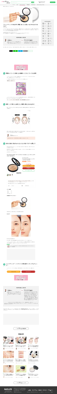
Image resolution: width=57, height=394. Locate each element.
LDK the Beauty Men (40, 4)
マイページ (52, 2)
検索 (32, 2)
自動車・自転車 (46, 41)
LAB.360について (27, 302)
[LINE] (15, 51)
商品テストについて (42, 2)
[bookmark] (30, 51)
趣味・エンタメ (51, 41)
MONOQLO (33, 4)
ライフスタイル (46, 43)
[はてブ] (20, 51)
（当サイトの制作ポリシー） (19, 33)
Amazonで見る (13, 271)
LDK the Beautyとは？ (41, 1)
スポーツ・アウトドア (51, 38)
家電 (45, 23)
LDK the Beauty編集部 (28, 40)
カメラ (45, 28)
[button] (8, 175)
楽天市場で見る (28, 271)
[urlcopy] (25, 51)
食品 (50, 33)
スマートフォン (51, 23)
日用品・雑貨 (46, 33)
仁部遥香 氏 (9, 40)
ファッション (46, 38)
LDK (17, 4)
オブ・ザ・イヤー (51, 43)
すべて (14, 4)
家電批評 (28, 4)
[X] (11, 51)
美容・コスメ (50, 28)
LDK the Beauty (22, 4)
